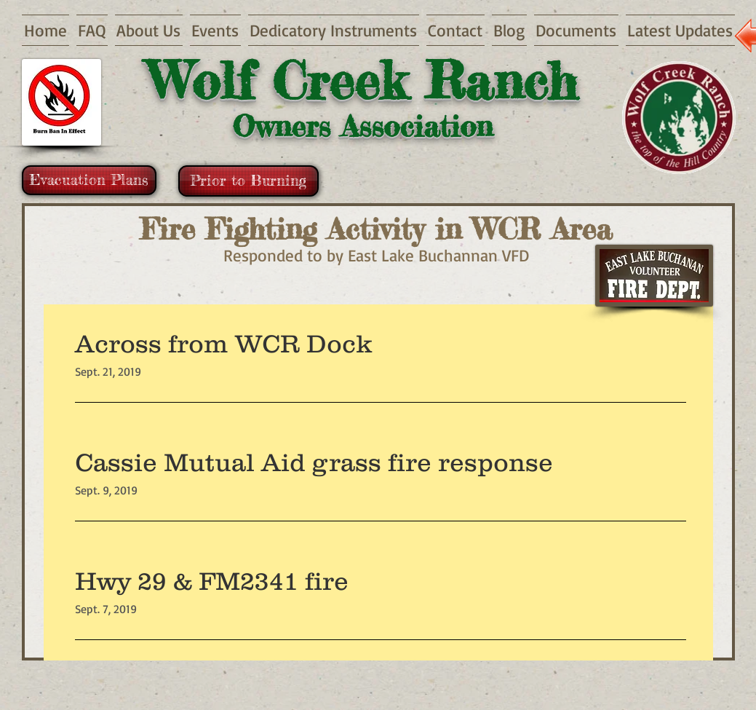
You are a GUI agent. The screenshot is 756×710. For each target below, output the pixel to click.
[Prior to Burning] (248, 181)
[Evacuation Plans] (89, 180)
